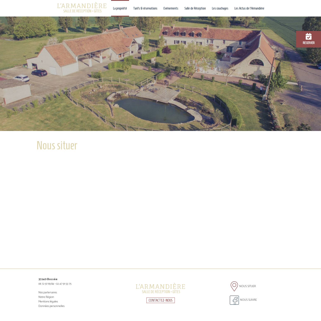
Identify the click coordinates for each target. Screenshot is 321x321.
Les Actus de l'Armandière (249, 8)
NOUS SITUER (243, 286)
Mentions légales (48, 301)
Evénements (171, 8)
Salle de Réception (195, 8)
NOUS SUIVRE (243, 300)
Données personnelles (51, 306)
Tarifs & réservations (145, 8)
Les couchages (220, 8)
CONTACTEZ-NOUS (160, 300)
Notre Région (46, 297)
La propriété (120, 8)
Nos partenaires (47, 292)
